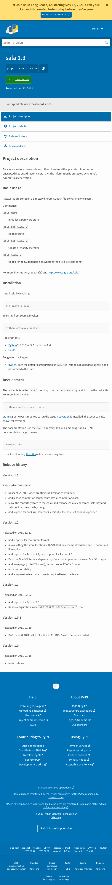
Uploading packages (31, 711)
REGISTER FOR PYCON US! (54, 14)
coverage (64, 417)
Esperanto (78, 851)
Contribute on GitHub (31, 750)
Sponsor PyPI (33, 760)
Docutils (31, 454)
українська (79, 848)
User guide (31, 715)
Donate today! (56, 797)
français (37, 848)
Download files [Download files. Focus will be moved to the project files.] (15, 146)
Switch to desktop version (56, 828)
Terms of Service (77, 746)
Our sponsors (79, 725)
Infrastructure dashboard (77, 711)
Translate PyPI (31, 755)
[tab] (56, 116)
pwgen (12, 365)
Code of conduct (77, 755)
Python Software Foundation (59, 814)
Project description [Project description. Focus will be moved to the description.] (17, 116)
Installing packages (31, 706)
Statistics (79, 715)
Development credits (31, 764)
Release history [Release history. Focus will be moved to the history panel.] (15, 136)
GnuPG (12, 350)
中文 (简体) (30, 851)
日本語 (47, 848)
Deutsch (103, 848)
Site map (56, 817)
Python (12, 345)
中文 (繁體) (44, 851)
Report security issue (79, 750)
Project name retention (31, 720)
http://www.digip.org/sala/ (63, 272)
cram (6, 417)
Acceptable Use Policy (78, 764)
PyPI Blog (78, 706)
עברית (67, 851)
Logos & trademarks (79, 720)
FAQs (33, 725)
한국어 (89, 851)
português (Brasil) (62, 848)
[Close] (107, 5)
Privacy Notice (77, 760)
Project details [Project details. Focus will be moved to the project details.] (15, 126)
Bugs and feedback (33, 746)
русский (57, 851)
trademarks (85, 804)
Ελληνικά (92, 848)
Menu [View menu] (98, 29)
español (26, 848)
